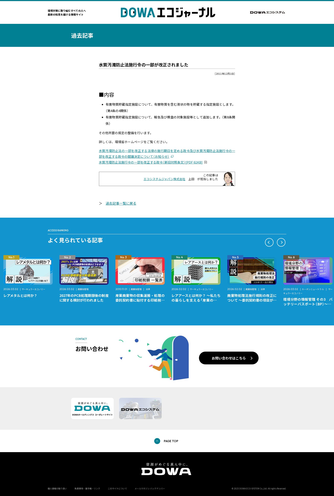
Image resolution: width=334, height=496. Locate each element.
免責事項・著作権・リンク (87, 488)
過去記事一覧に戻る (121, 203)
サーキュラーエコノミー (33, 289)
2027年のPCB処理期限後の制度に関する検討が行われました (84, 298)
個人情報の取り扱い (57, 488)
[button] (269, 242)
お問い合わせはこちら (229, 358)
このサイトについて (117, 488)
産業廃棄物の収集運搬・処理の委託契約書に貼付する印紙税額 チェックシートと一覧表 (141, 300)
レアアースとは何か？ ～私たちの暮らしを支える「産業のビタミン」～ (196, 300)
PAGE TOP (171, 441)
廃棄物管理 (83, 289)
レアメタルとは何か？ (20, 295)
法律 (148, 289)
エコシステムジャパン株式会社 (164, 179)
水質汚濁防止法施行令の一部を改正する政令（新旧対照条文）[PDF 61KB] (151, 162)
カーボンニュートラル (313, 289)
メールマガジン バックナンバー (150, 488)
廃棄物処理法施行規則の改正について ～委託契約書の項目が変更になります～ (251, 300)
